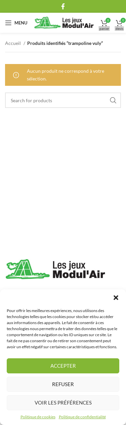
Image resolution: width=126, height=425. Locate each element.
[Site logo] (64, 22)
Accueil (13, 43)
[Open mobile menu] (16, 22)
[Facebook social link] (63, 6)
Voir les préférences (63, 403)
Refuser (63, 384)
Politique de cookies (37, 416)
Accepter (63, 366)
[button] (116, 297)
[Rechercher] (63, 100)
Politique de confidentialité (82, 416)
